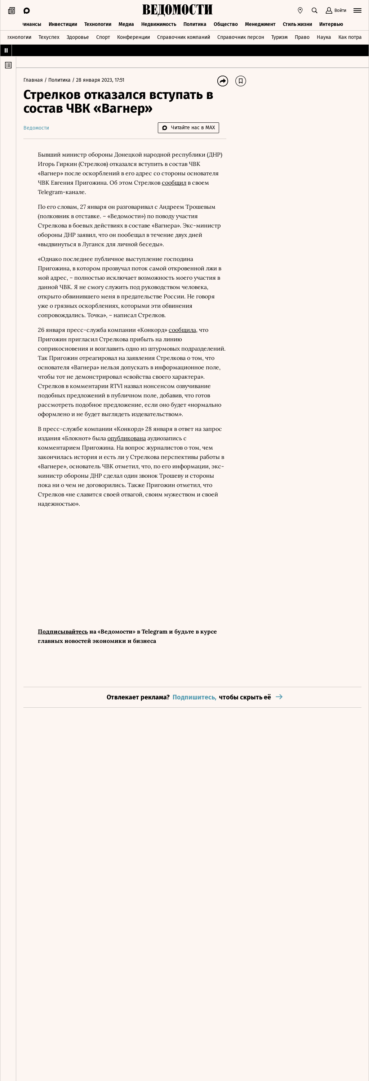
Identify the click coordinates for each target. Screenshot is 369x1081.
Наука (324, 37)
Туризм (279, 37)
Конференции (133, 37)
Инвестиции (63, 24)
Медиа (126, 24)
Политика (194, 24)
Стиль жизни (297, 24)
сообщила (182, 329)
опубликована (126, 438)
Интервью (331, 24)
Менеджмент (260, 24)
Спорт (103, 37)
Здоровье (78, 37)
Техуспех (49, 37)
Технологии (97, 24)
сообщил (174, 182)
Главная (33, 80)
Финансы (30, 24)
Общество (226, 24)
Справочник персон (240, 37)
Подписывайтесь (63, 631)
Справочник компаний (183, 37)
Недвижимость (158, 24)
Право (302, 37)
